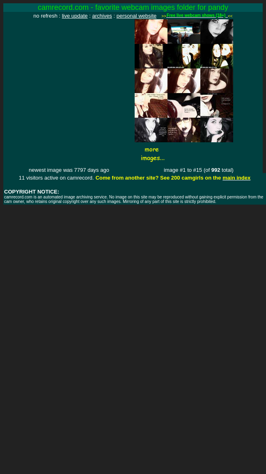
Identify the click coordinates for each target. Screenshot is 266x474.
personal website (137, 16)
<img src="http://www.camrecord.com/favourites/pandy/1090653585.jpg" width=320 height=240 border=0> (69, 68)
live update (75, 16)
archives (102, 16)
